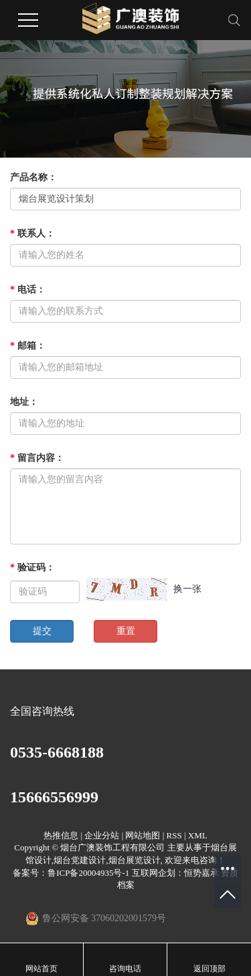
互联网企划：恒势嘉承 (175, 873)
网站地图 (142, 835)
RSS (174, 835)
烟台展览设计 (134, 860)
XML (197, 835)
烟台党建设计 (80, 860)
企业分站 (101, 835)
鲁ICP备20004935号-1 (88, 873)
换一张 (187, 589)
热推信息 (61, 835)
